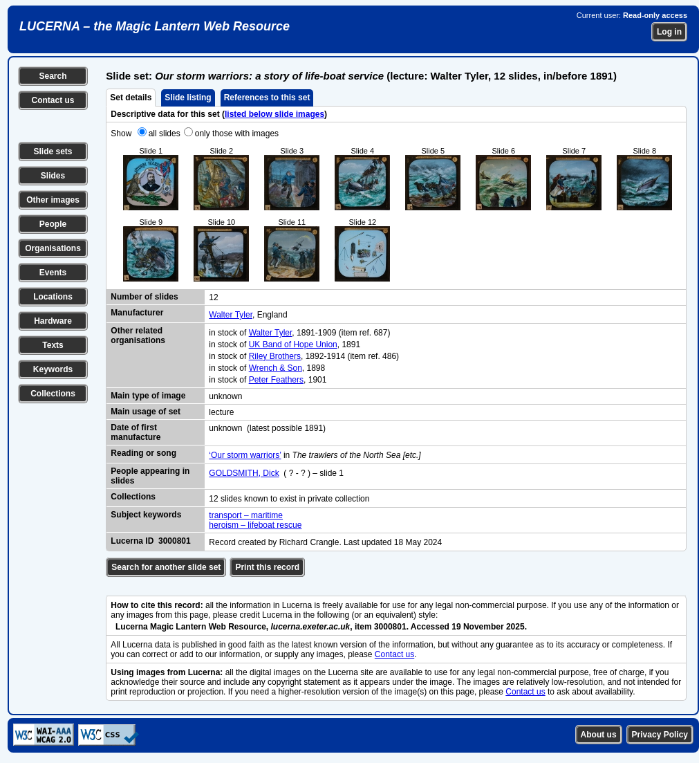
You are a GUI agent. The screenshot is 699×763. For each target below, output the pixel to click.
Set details (130, 97)
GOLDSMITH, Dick (244, 473)
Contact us (52, 100)
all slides (164, 133)
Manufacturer (137, 313)
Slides (53, 176)
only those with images (237, 133)
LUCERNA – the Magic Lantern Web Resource (154, 26)
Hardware (53, 321)
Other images (53, 200)
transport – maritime (246, 515)
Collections (52, 393)
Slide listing (188, 97)
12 (213, 297)
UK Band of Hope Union (293, 344)
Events (52, 272)
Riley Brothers (275, 356)
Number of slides (144, 297)
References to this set (267, 97)
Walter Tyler (230, 315)
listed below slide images (274, 114)
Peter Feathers (276, 380)
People (52, 224)
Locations (53, 297)
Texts (52, 345)
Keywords (53, 369)
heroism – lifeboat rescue (255, 525)
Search (52, 76)
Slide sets (52, 151)
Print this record (267, 567)
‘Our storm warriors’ (245, 455)
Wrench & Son (275, 368)
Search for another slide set (166, 567)
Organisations (53, 248)
